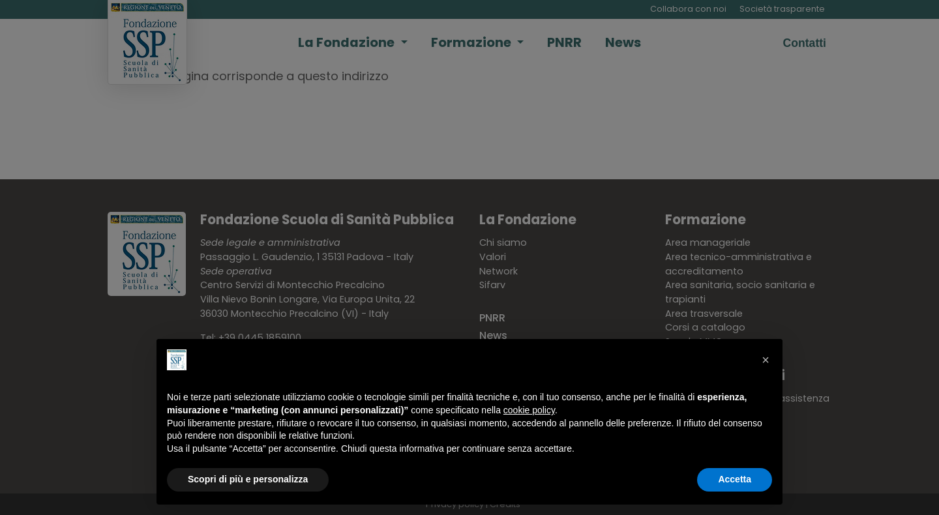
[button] (765, 359)
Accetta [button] (734, 479)
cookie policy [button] (529, 410)
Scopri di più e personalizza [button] (248, 479)
